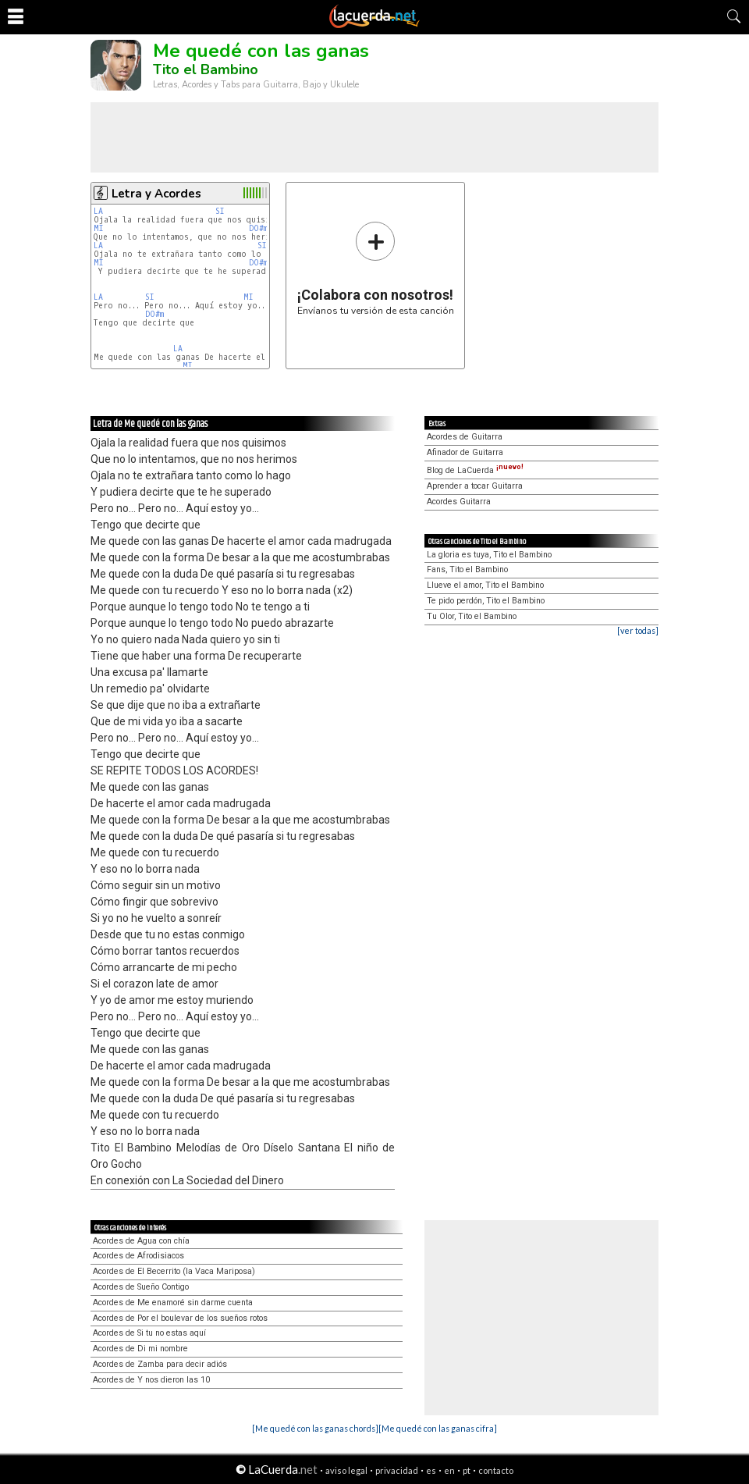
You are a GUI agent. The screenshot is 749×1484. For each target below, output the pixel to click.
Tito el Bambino (205, 69)
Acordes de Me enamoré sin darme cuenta (173, 1302)
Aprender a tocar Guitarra (475, 486)
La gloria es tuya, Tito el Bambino (489, 555)
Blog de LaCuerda (475, 470)
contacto (495, 1470)
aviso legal (346, 1470)
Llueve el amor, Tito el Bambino (485, 585)
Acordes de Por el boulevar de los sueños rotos (180, 1318)
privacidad (396, 1470)
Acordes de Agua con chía (141, 1241)
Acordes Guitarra (459, 501)
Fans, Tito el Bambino (467, 569)
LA (98, 211)
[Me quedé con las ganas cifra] (437, 1428)
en (449, 1470)
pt (466, 1470)
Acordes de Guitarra (464, 437)
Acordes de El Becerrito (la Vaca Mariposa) (174, 1271)
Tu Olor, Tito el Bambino (471, 616)
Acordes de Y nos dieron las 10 (151, 1380)
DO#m (258, 228)
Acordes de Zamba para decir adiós (160, 1364)
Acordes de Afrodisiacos (138, 1256)
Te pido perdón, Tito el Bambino (486, 601)
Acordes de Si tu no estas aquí (149, 1333)
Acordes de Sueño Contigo (141, 1287)
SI (220, 211)
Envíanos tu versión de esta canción (375, 268)
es (431, 1470)
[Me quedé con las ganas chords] (315, 1428)
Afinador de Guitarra (465, 452)
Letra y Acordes (156, 193)
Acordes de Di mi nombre (140, 1348)
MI (99, 228)
